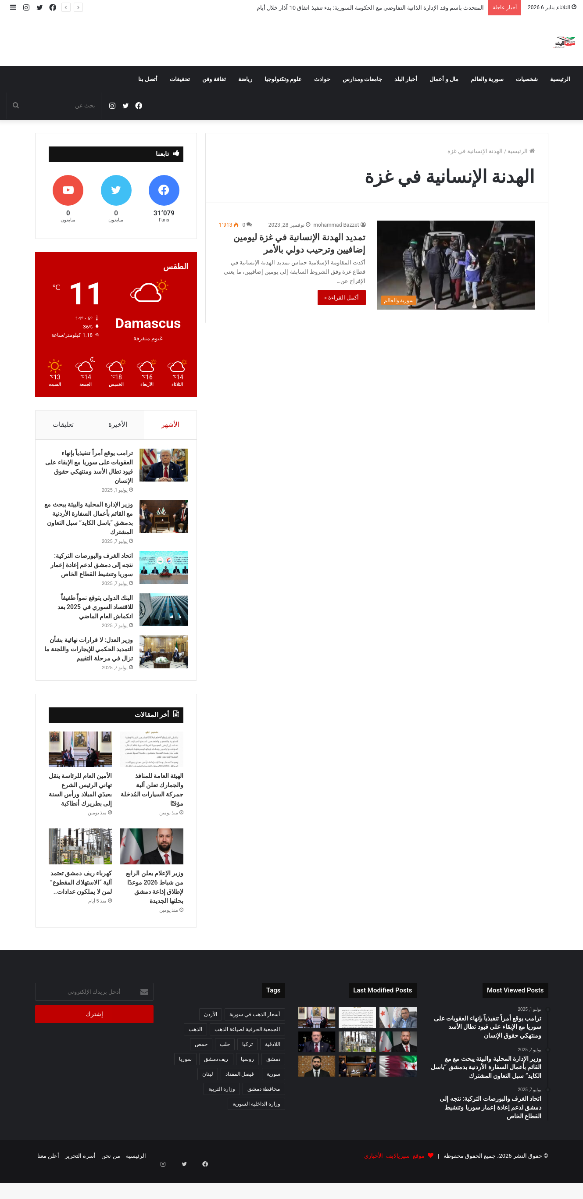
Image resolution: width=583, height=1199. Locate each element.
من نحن (110, 1183)
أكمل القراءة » (341, 297)
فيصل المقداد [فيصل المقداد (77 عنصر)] (239, 1101)
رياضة (245, 79)
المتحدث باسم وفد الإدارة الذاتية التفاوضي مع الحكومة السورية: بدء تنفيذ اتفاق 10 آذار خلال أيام (370, 7)
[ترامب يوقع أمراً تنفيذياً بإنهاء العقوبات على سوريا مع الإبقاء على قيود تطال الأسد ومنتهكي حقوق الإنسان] (159, 469)
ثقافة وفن (213, 79)
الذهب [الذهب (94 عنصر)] (195, 1056)
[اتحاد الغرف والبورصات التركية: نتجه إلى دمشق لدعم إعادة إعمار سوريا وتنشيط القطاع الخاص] (159, 572)
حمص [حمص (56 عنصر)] (201, 1071)
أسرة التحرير (80, 1183)
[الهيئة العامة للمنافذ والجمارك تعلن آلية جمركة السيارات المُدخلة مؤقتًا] (152, 777)
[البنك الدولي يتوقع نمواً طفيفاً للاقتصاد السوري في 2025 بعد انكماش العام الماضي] (159, 623)
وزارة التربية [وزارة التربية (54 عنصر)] (221, 1116)
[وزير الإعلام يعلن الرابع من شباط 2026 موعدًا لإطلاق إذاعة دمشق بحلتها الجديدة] (152, 874)
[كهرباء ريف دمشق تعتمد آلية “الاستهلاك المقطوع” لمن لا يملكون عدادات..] (80, 874)
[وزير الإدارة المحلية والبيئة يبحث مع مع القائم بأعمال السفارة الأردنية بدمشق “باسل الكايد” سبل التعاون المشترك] (159, 520)
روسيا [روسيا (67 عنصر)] (247, 1086)
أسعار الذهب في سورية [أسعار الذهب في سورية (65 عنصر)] (254, 1041)
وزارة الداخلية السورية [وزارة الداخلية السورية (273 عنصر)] (256, 1131)
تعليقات (62, 424)
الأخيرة (117, 424)
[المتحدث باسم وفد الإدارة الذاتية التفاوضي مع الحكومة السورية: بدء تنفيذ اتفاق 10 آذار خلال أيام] (398, 1044)
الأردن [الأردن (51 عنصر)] (210, 1041)
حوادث (322, 79)
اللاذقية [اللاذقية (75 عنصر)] (272, 1071)
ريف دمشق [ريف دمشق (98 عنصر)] (216, 1086)
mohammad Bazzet (336, 225)
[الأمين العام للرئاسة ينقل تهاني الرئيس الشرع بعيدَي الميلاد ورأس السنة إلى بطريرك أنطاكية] (80, 777)
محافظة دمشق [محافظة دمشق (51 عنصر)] (263, 1116)
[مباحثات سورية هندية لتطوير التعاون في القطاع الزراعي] (357, 1093)
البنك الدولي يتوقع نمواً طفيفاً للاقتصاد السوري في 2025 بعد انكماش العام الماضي (91, 620)
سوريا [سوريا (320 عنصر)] (185, 1086)
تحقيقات (180, 79)
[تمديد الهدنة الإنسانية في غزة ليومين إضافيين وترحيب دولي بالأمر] (456, 265)
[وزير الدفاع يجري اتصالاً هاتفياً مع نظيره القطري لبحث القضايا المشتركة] (398, 1093)
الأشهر (170, 424)
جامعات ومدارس (362, 79)
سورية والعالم (487, 79)
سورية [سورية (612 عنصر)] (273, 1101)
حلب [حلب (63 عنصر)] (225, 1071)
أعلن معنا (48, 1183)
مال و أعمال (443, 79)
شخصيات (527, 79)
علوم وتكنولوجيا (283, 79)
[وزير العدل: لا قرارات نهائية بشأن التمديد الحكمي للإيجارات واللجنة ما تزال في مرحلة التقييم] (159, 665)
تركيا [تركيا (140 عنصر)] (247, 1071)
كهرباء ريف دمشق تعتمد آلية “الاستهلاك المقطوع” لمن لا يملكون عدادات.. (81, 909)
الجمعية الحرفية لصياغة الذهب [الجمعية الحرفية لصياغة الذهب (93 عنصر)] (247, 1056)
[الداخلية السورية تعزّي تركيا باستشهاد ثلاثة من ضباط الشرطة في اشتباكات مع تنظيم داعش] (317, 1093)
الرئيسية (560, 79)
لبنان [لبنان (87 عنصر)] (207, 1101)
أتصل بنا (147, 79)
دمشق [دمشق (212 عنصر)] (273, 1086)
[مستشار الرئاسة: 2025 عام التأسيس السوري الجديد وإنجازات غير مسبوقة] (317, 1069)
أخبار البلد (405, 79)
